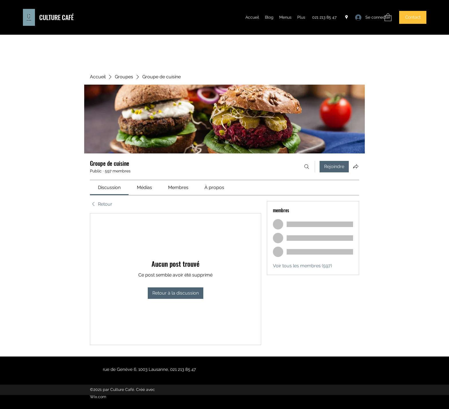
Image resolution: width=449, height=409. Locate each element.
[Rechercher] (306, 166)
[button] (388, 17)
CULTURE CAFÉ (56, 17)
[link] (109, 187)
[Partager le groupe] (355, 166)
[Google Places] (346, 17)
